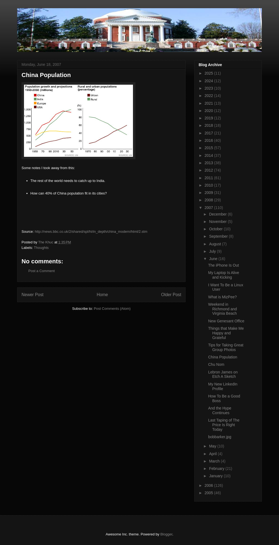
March (215, 461)
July (213, 251)
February (217, 468)
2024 (209, 81)
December (218, 214)
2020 (209, 110)
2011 (209, 178)
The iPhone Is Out (223, 265)
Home (102, 294)
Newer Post (33, 294)
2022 (209, 95)
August (215, 244)
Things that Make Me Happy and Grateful (226, 333)
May (213, 446)
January (216, 476)
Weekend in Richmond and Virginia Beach (222, 309)
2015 (209, 148)
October (216, 229)
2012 (209, 170)
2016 (209, 140)
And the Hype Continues (219, 410)
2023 (209, 88)
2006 (209, 485)
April (213, 454)
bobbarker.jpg (219, 437)
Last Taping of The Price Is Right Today (223, 425)
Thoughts (41, 248)
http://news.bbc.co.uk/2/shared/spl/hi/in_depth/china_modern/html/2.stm (91, 231)
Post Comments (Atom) (112, 309)
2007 (209, 207)
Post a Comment (41, 271)
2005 (209, 493)
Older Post (171, 294)
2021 (209, 103)
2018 (209, 125)
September (219, 236)
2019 (209, 118)
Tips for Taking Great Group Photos (225, 347)
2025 (209, 73)
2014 (209, 155)
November (218, 221)
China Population (222, 357)
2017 (209, 133)
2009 (209, 192)
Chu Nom (216, 364)
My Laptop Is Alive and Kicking (223, 274)
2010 (209, 185)
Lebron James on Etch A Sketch (223, 374)
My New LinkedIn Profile (222, 386)
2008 (209, 200)
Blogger (166, 534)
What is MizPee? (222, 297)
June (213, 259)
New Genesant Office (226, 321)
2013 (209, 163)
